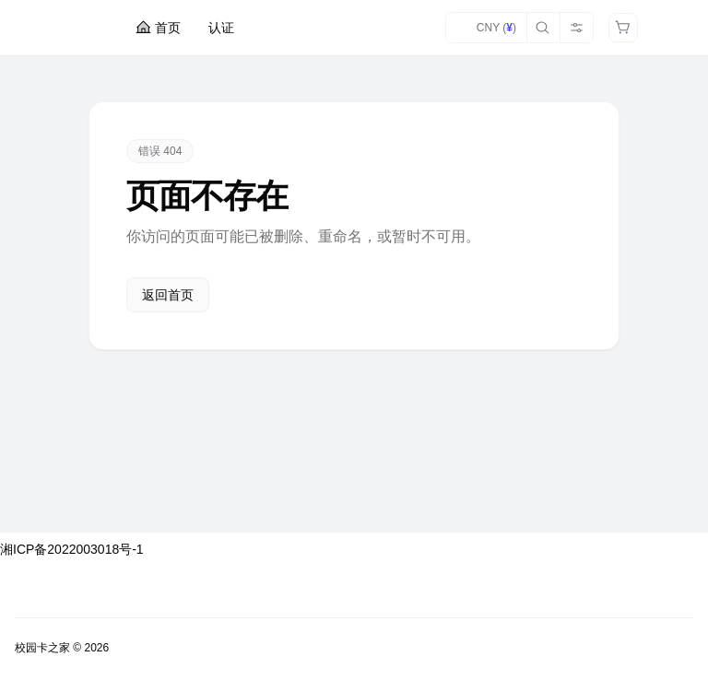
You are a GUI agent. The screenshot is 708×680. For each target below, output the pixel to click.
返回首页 (168, 294)
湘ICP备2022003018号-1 (72, 549)
